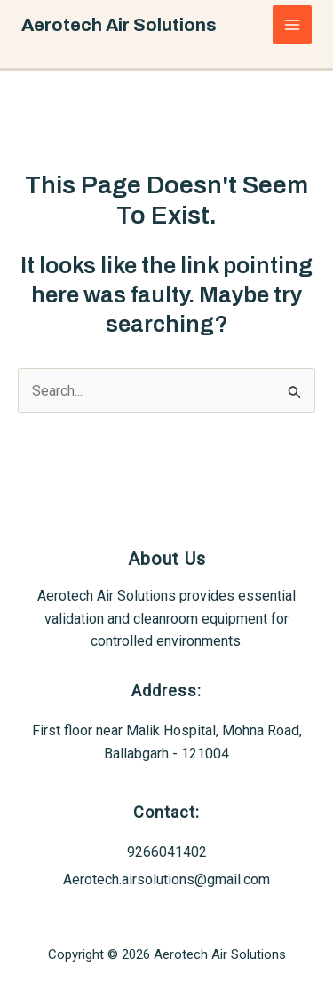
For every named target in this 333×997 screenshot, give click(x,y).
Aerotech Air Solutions (119, 25)
